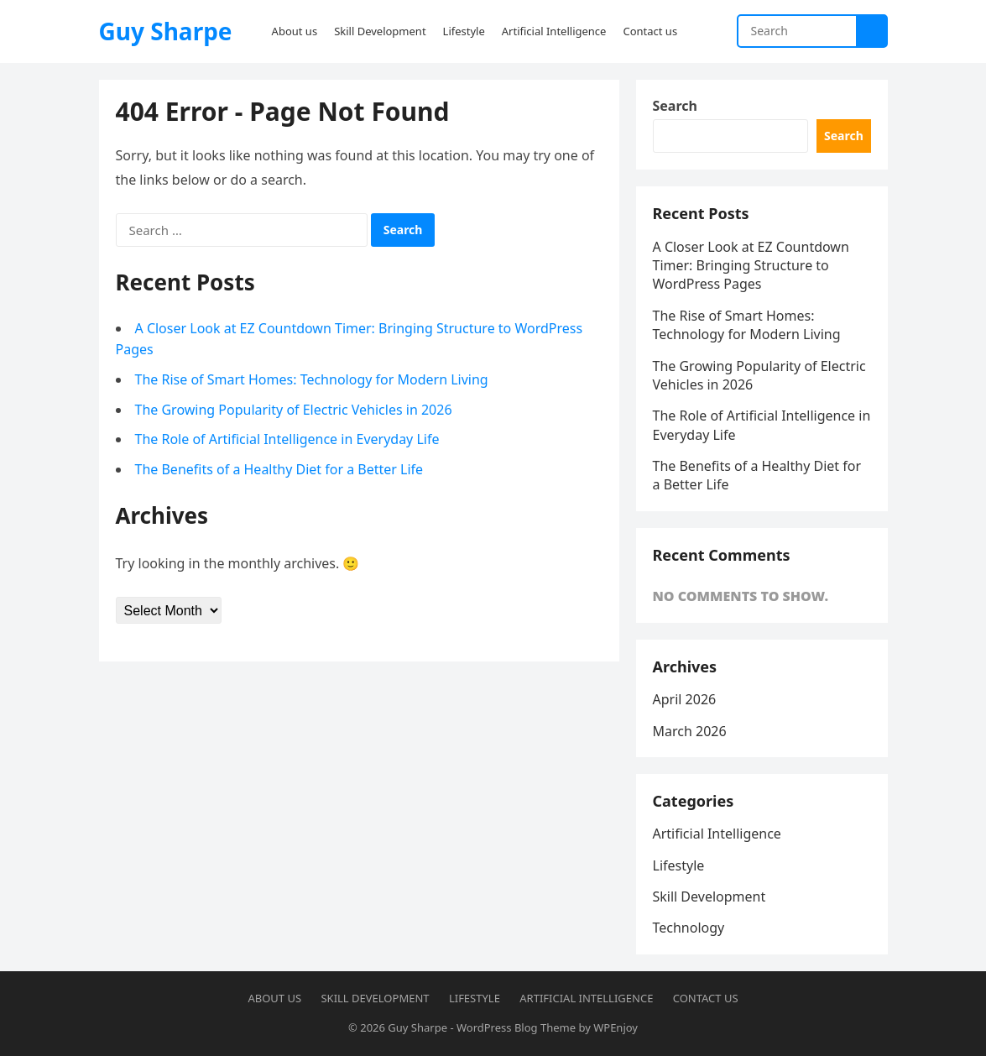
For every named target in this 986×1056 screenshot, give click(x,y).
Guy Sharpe (165, 31)
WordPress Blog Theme (516, 1027)
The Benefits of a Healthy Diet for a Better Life (279, 469)
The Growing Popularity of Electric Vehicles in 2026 (293, 409)
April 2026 (685, 699)
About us (274, 998)
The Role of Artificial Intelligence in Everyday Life (287, 439)
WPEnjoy (615, 1027)
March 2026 (690, 731)
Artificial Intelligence (717, 833)
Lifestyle (679, 865)
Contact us (705, 998)
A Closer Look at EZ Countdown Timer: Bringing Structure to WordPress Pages (751, 266)
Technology (689, 927)
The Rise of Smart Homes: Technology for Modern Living (311, 379)
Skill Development (709, 896)
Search (675, 106)
